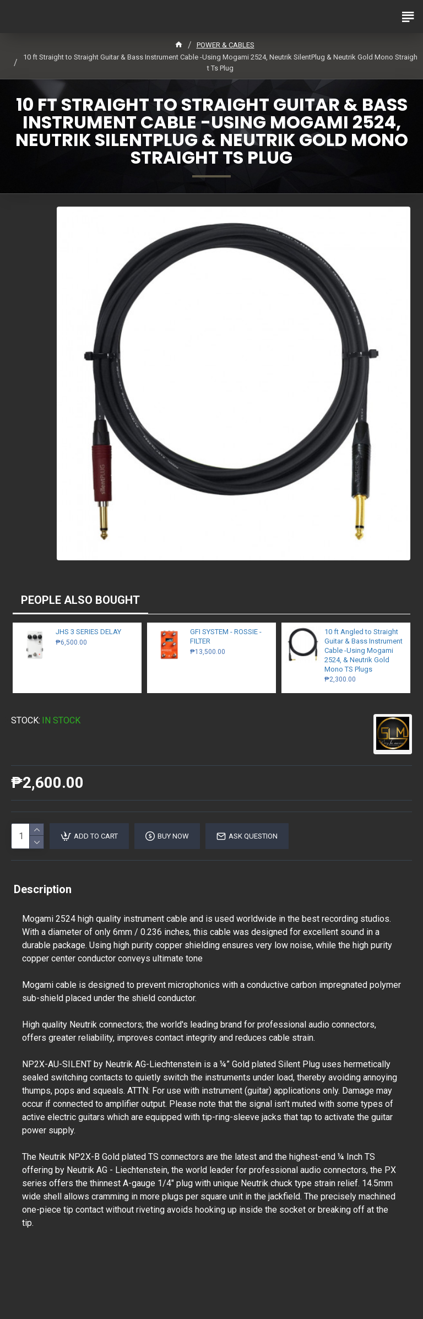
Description (43, 889)
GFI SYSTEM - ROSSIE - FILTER (226, 636)
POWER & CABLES (225, 45)
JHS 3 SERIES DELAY (88, 632)
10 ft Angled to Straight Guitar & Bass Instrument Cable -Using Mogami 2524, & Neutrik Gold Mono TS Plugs (363, 650)
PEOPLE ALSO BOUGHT (80, 600)
